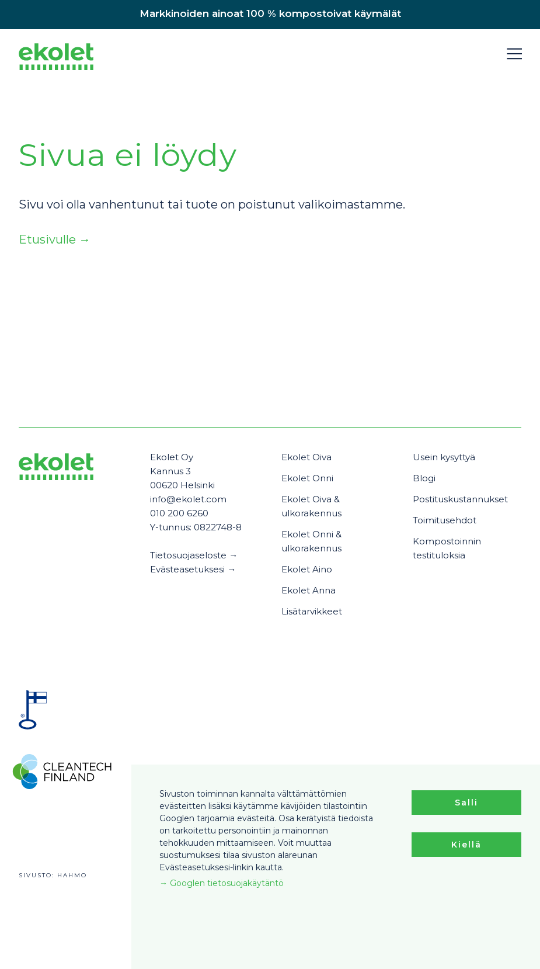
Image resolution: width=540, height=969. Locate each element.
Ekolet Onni (307, 478)
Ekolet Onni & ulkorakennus (311, 541)
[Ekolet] (56, 58)
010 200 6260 (179, 513)
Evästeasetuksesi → (193, 569)
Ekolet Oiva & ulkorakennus (311, 506)
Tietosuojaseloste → (194, 555)
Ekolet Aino (306, 569)
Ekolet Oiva (306, 457)
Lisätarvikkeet (311, 611)
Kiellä (466, 844)
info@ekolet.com (188, 499)
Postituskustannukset (460, 499)
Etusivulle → (54, 239)
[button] (514, 53)
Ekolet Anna (308, 590)
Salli (466, 802)
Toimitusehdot (444, 520)
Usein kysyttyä (444, 457)
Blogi (424, 478)
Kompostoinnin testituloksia (447, 548)
